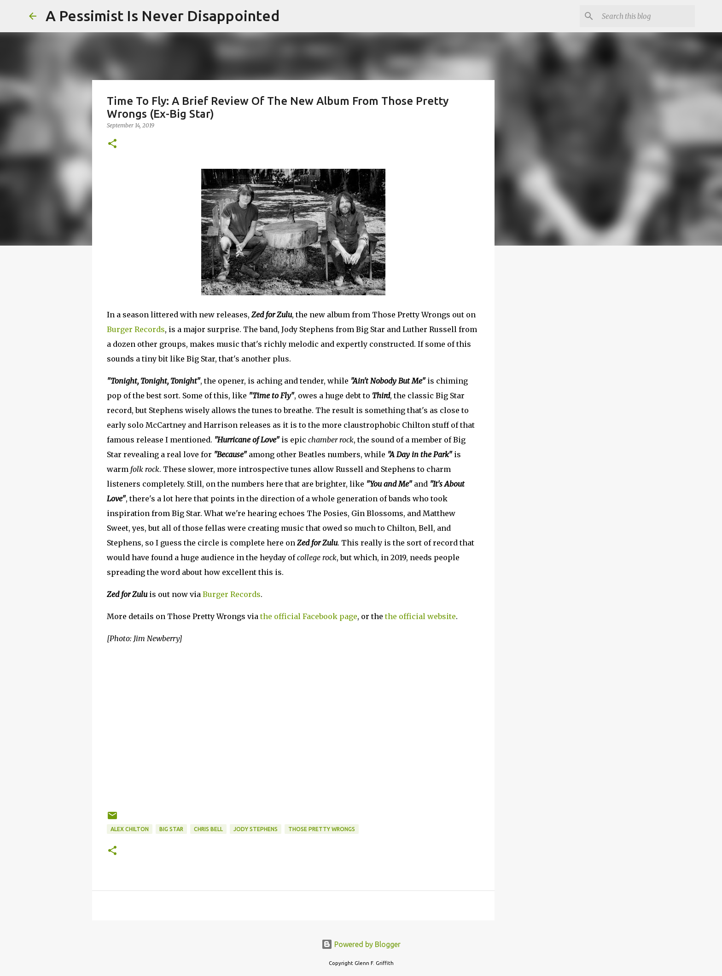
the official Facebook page (308, 616)
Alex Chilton (130, 829)
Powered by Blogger (361, 944)
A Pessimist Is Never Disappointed (162, 15)
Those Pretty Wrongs (321, 829)
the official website (420, 616)
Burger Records (136, 329)
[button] (112, 144)
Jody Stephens (255, 829)
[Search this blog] (646, 16)
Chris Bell (208, 829)
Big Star (171, 829)
